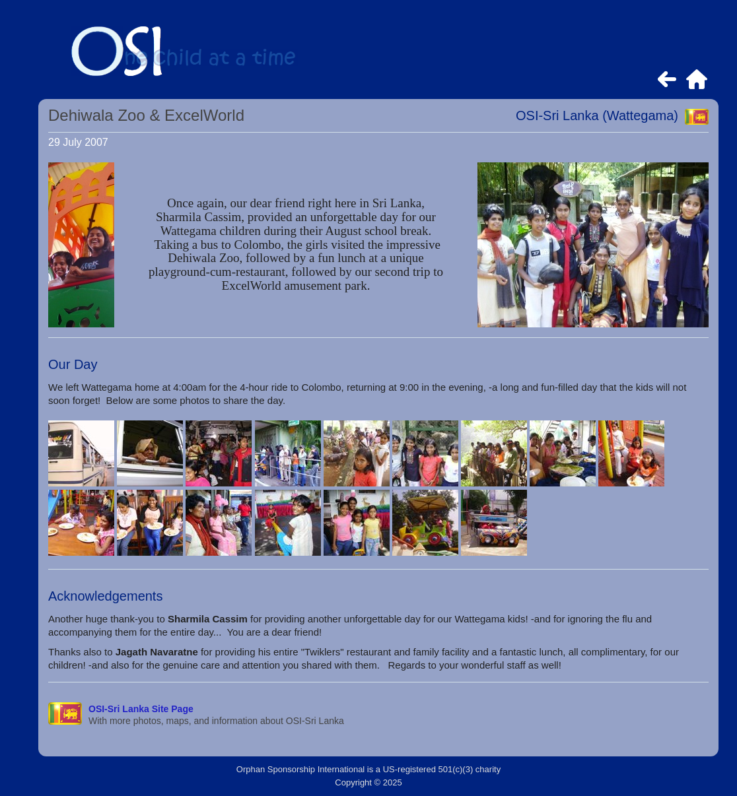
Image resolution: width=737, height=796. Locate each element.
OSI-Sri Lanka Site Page (140, 709)
